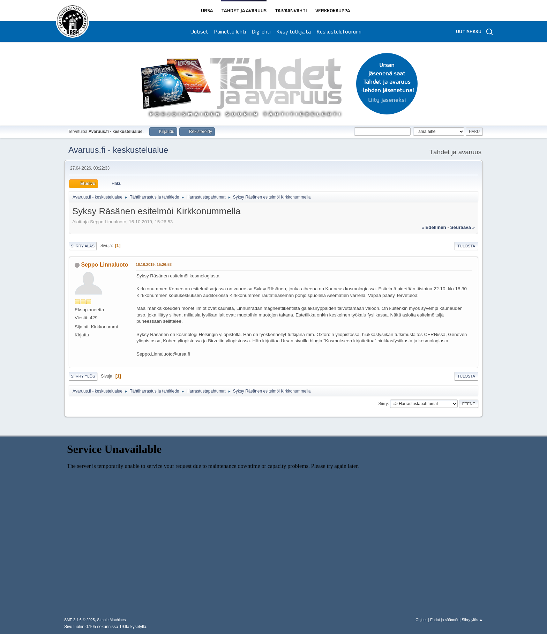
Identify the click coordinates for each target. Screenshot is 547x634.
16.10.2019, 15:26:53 (154, 264)
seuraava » (462, 227)
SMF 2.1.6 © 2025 (79, 620)
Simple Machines (111, 620)
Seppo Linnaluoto (104, 265)
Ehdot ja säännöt (444, 620)
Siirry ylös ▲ (472, 620)
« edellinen (433, 227)
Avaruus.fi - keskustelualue (118, 150)
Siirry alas (83, 246)
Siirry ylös (83, 376)
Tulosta (466, 246)
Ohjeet (421, 620)
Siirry (383, 403)
